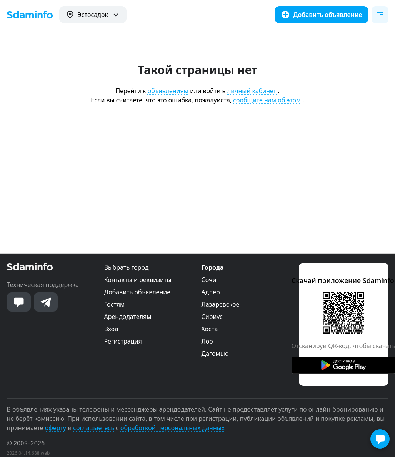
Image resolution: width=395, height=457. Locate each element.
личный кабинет (252, 91)
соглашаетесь (93, 428)
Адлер (211, 292)
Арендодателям (128, 316)
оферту (55, 428)
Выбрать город (126, 267)
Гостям (114, 304)
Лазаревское (221, 304)
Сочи (209, 279)
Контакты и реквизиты (138, 279)
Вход (111, 329)
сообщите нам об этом (267, 100)
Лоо (207, 341)
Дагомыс (215, 353)
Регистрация (123, 341)
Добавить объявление (137, 292)
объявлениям (168, 91)
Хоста (210, 329)
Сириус (212, 316)
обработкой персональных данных (172, 428)
